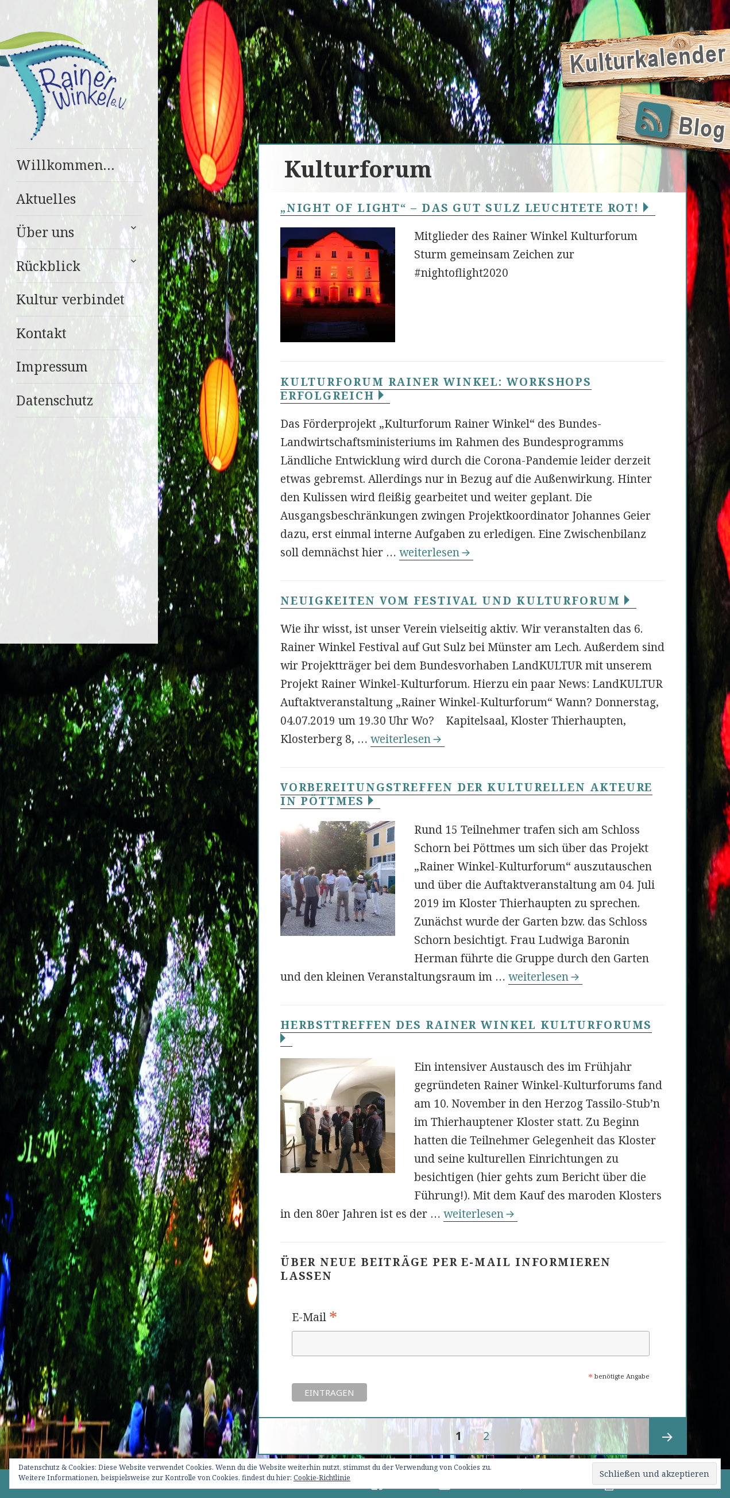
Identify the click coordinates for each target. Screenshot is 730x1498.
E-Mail (314, 1318)
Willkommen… (65, 165)
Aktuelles (46, 198)
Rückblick (48, 266)
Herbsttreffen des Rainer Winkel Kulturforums (466, 1031)
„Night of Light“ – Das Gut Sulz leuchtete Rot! (467, 207)
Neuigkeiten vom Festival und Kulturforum (458, 600)
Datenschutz (54, 400)
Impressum (52, 366)
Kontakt (41, 333)
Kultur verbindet (70, 299)
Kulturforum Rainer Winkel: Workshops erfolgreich (436, 388)
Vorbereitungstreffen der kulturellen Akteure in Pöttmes (466, 794)
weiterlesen (436, 552)
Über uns (45, 232)
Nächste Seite (667, 1436)
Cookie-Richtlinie (321, 1477)
